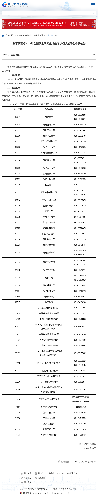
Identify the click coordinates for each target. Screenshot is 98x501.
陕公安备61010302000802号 (35, 493)
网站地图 (26, 473)
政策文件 (49, 35)
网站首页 (18, 35)
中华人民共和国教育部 (83, 462)
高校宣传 (26, 482)
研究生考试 (38, 35)
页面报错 (26, 478)
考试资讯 (28, 35)
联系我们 (40, 478)
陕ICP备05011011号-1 (61, 493)
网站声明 (40, 473)
